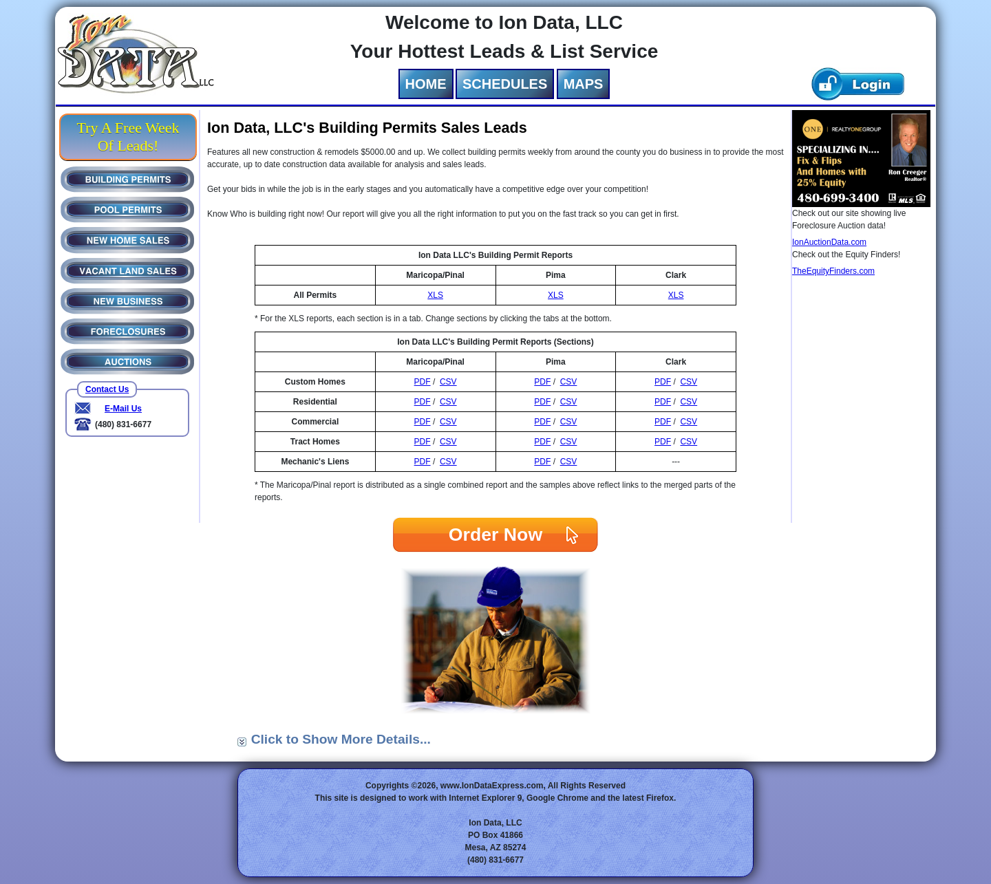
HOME (426, 83)
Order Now (495, 534)
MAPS (584, 83)
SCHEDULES (504, 83)
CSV (448, 382)
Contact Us (107, 389)
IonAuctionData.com (829, 242)
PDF (422, 382)
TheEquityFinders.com (833, 271)
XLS (435, 295)
